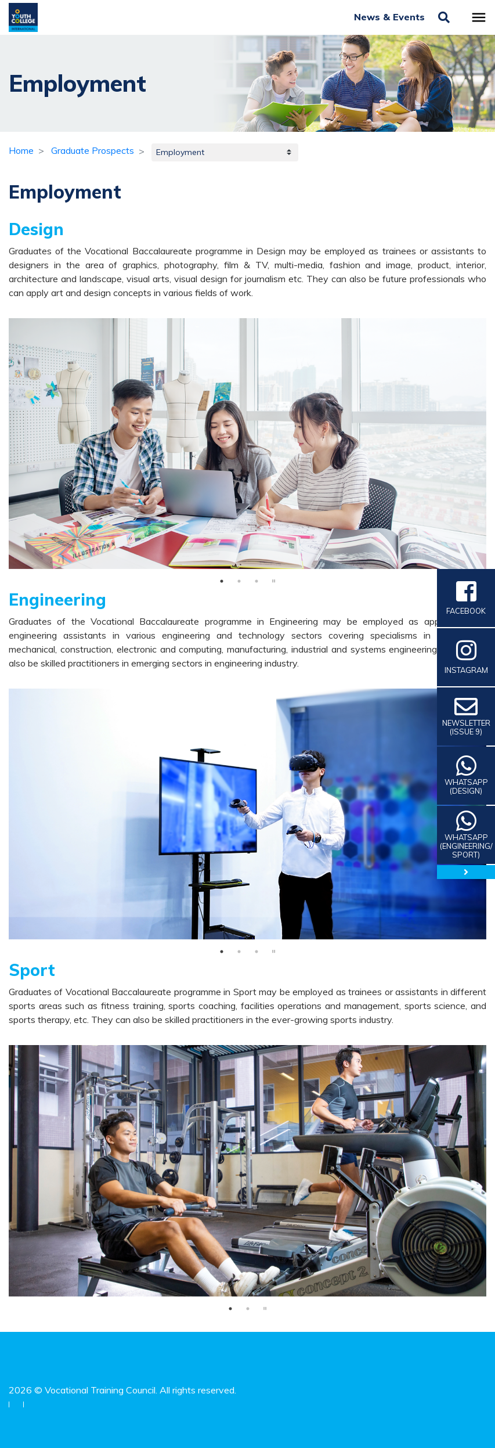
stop (274, 581)
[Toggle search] (444, 17)
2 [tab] (239, 581)
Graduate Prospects (92, 150)
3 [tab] (256, 581)
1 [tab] (221, 581)
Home (21, 150)
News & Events (391, 17)
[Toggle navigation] (479, 17)
